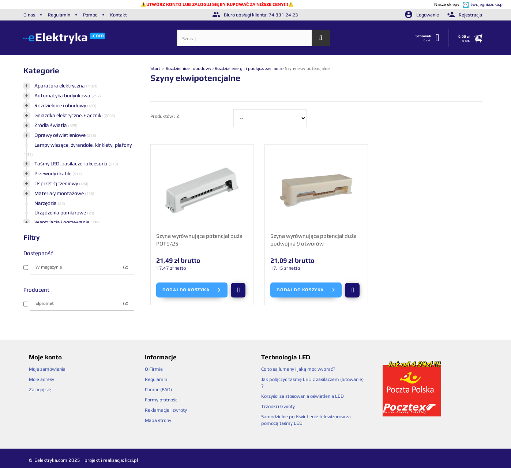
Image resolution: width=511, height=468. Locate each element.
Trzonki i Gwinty (278, 406)
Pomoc (90, 15)
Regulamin (59, 15)
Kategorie (41, 70)
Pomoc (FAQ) (158, 389)
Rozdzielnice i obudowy (60, 105)
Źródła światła (51, 125)
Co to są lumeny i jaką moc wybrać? (298, 369)
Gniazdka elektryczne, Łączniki (69, 115)
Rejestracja (464, 15)
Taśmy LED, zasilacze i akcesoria (71, 163)
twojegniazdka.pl (487, 4)
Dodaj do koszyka (191, 290)
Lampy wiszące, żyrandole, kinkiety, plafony (83, 145)
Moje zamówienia (47, 369)
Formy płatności (162, 400)
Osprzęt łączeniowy (56, 183)
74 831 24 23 (283, 15)
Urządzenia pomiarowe (60, 213)
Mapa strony (158, 420)
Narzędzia (46, 203)
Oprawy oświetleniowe (60, 135)
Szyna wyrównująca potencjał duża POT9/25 (199, 240)
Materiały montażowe (59, 193)
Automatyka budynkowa (62, 95)
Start (155, 68)
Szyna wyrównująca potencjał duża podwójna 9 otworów (313, 240)
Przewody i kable (53, 173)
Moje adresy (41, 379)
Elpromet (82, 303)
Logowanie (422, 15)
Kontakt (118, 15)
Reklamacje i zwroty (166, 410)
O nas (29, 15)
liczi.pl (131, 460)
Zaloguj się (40, 389)
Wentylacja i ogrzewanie (62, 222)
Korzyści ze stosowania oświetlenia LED (302, 396)
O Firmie (154, 369)
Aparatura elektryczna (60, 86)
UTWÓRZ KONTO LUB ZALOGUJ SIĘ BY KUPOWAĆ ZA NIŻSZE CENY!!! (217, 4)
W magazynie (82, 267)
